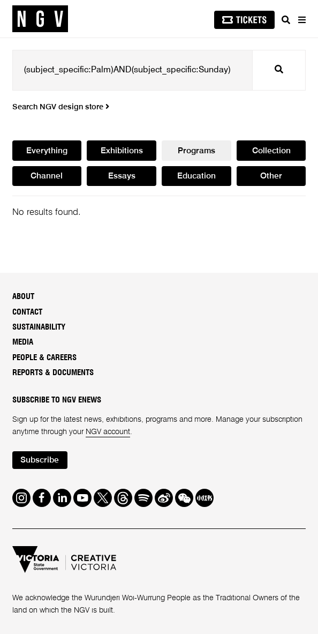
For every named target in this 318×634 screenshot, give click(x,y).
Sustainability (38, 327)
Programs (196, 151)
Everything (46, 151)
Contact (27, 312)
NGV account (108, 432)
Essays (121, 176)
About (23, 297)
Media (22, 342)
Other (271, 176)
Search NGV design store (60, 107)
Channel (47, 176)
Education (196, 176)
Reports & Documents (53, 373)
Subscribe (39, 460)
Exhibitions (122, 151)
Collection (271, 151)
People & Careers (44, 358)
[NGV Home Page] (40, 19)
